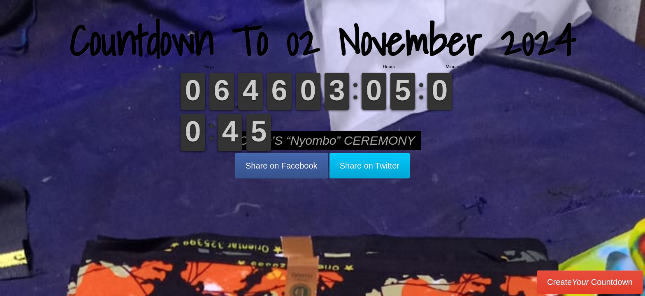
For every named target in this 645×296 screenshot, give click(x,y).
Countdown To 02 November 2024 (322, 41)
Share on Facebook (282, 165)
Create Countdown (590, 282)
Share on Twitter (369, 165)
